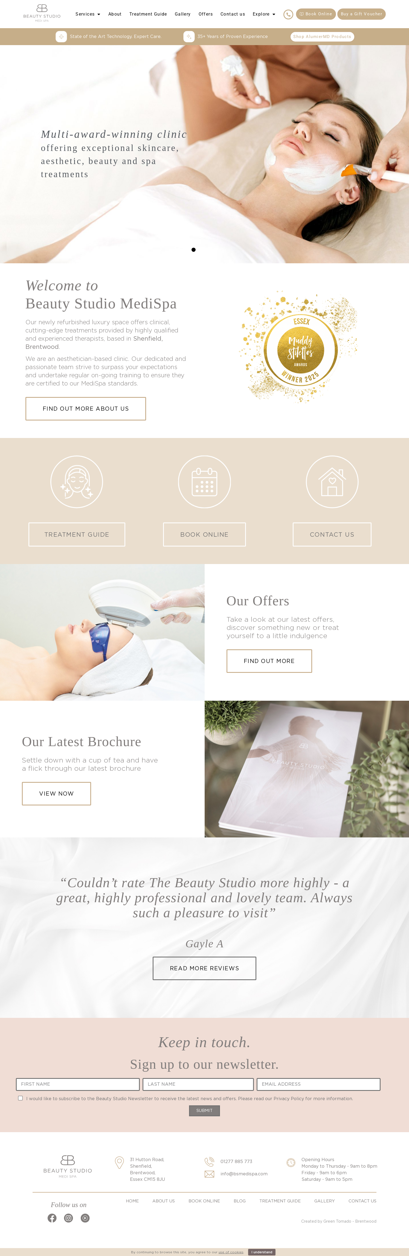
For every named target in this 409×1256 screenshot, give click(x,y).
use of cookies (231, 1252)
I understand (261, 1252)
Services (88, 14)
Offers (206, 14)
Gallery (183, 14)
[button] (194, 250)
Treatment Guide (148, 14)
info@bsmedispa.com (244, 1173)
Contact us (233, 14)
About (115, 14)
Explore (264, 14)
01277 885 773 (236, 1161)
